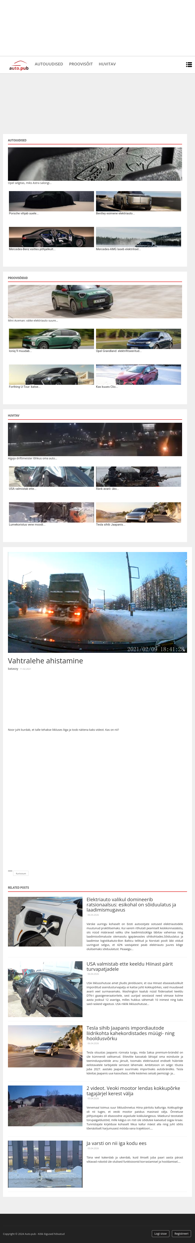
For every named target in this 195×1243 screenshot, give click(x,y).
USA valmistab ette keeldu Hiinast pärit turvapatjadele (129, 966)
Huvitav (107, 63)
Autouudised (49, 63)
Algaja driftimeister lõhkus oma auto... (32, 458)
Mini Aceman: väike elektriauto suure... (33, 320)
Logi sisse (160, 1233)
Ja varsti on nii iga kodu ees (116, 1143)
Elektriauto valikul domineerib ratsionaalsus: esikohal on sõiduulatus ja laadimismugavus (131, 904)
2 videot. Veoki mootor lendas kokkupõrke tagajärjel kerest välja (133, 1090)
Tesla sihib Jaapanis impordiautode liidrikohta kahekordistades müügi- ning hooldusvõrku (130, 1033)
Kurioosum (21, 873)
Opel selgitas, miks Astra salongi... (29, 183)
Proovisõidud (18, 278)
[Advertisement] (97, 28)
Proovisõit (81, 63)
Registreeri (181, 1233)
